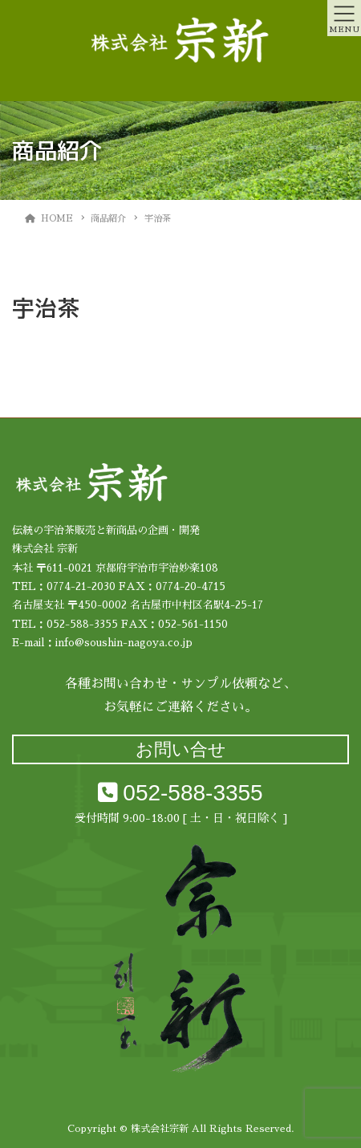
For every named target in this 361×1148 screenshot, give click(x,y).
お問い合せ (181, 749)
